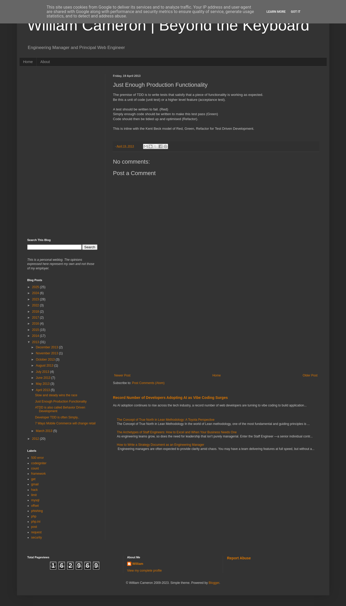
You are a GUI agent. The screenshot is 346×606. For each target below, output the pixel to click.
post (34, 527)
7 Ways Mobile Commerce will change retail (65, 423)
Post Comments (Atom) (148, 383)
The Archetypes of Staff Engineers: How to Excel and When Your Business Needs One (177, 432)
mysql (35, 500)
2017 (36, 317)
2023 (36, 299)
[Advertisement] (216, 330)
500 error (37, 458)
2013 (36, 342)
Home (28, 62)
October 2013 (45, 359)
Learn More (276, 12)
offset (35, 506)
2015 (36, 330)
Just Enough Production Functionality (60, 401)
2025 (36, 287)
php (33, 516)
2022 (36, 305)
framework (38, 473)
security (36, 537)
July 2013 (43, 372)
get (33, 479)
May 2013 (43, 384)
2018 (36, 311)
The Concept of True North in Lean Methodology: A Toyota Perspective (166, 420)
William (137, 564)
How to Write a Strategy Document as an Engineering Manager (160, 445)
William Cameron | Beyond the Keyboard (168, 25)
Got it (295, 12)
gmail (35, 484)
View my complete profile (144, 570)
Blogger (214, 583)
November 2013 (47, 353)
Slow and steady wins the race (56, 395)
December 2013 (47, 347)
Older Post (310, 375)
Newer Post (122, 375)
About (45, 62)
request (36, 532)
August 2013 (45, 365)
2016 (36, 323)
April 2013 (43, 390)
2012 (36, 439)
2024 (36, 293)
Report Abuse (239, 558)
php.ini (35, 521)
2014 (36, 336)
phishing (37, 511)
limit (34, 495)
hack (34, 490)
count (35, 468)
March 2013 (44, 431)
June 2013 (43, 378)
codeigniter (39, 463)
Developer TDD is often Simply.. (57, 417)
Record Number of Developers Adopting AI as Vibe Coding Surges (170, 397)
